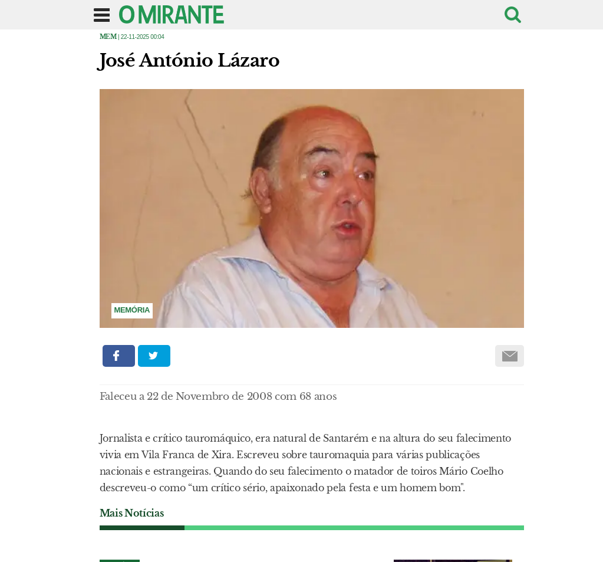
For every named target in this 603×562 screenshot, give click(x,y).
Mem (108, 37)
